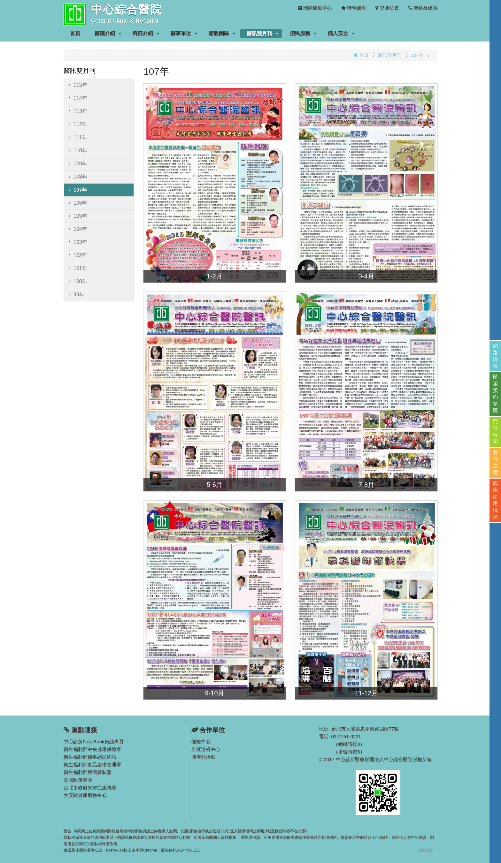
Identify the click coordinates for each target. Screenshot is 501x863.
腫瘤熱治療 (203, 757)
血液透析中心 (205, 749)
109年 (78, 164)
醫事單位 (184, 33)
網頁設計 (426, 850)
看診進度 (495, 462)
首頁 (75, 33)
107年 (417, 55)
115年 (78, 85)
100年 (78, 281)
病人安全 (341, 33)
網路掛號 (495, 356)
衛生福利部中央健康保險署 (92, 749)
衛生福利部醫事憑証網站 (90, 757)
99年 (76, 294)
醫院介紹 (108, 33)
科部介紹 (146, 33)
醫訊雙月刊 (262, 33)
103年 (78, 242)
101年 (78, 268)
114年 (78, 98)
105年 (78, 216)
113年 (78, 111)
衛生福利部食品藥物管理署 (92, 764)
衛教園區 (222, 33)
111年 (78, 137)
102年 (78, 255)
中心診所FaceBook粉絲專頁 (94, 741)
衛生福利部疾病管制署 (88, 772)
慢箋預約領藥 (495, 393)
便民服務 (303, 33)
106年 (78, 203)
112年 (78, 124)
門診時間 (495, 431)
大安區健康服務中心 (85, 795)
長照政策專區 (78, 780)
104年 (78, 229)
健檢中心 (201, 741)
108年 (78, 177)
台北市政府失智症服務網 (90, 787)
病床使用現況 (495, 500)
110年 (78, 151)
